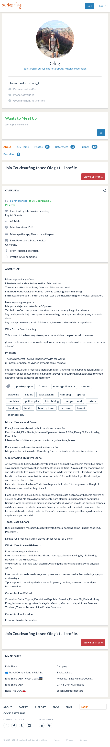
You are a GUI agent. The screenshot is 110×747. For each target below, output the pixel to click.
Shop (69, 707)
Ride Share (11, 666)
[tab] (7, 147)
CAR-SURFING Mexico (70, 684)
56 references (19, 200)
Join (89, 5)
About (7, 146)
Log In (102, 5)
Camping (62, 666)
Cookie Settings (14, 713)
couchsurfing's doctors (70, 690)
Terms (56, 740)
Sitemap (83, 740)
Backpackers (64, 672)
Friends (89, 147)
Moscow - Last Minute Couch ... (75, 678)
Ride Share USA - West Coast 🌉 (24, 678)
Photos (42, 147)
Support (40, 707)
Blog (56, 707)
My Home (23, 146)
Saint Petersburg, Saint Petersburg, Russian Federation (55, 68)
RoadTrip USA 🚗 (15, 690)
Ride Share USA (14, 684)
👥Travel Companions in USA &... (24, 672)
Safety (23, 707)
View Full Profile (93, 176)
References (65, 147)
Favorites (11, 154)
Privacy (69, 740)
